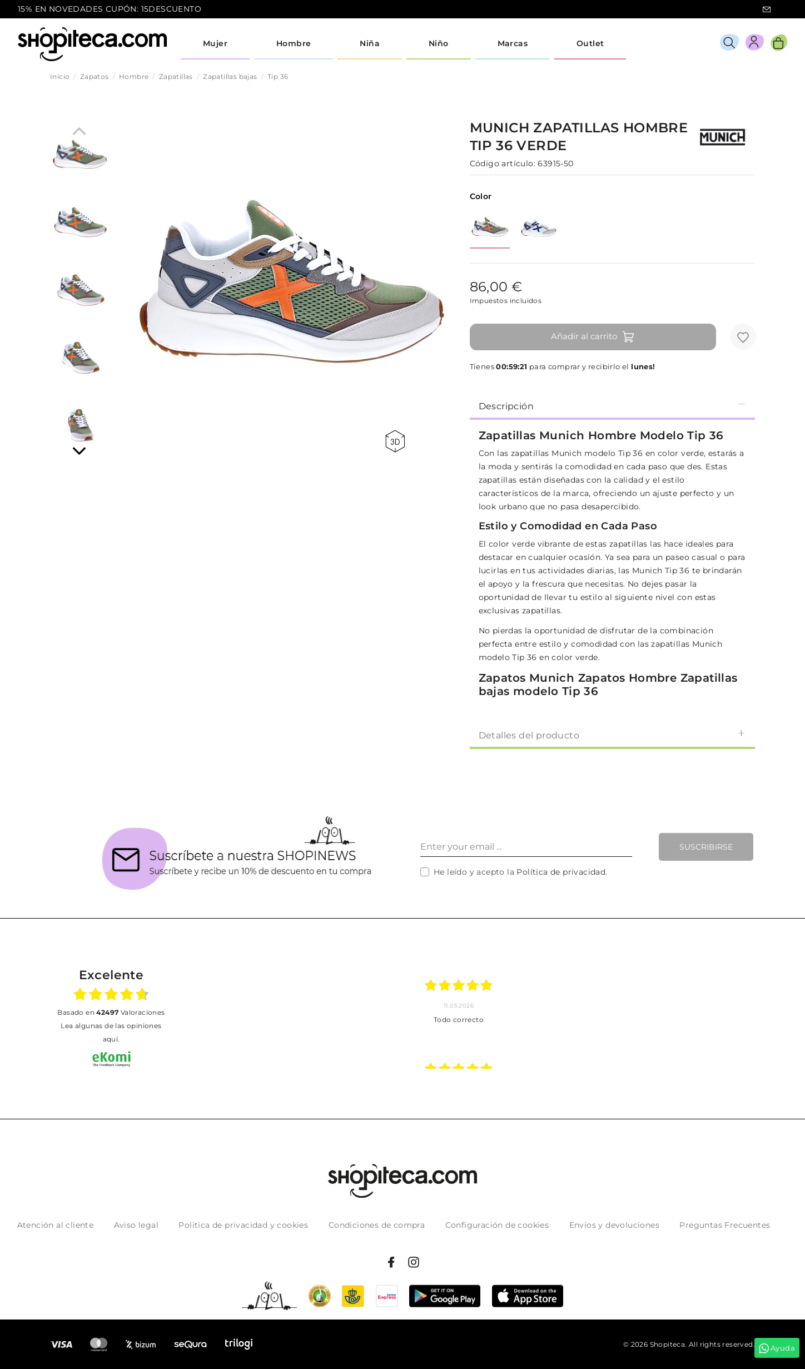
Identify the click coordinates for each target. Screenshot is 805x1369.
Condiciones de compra (377, 1225)
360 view (395, 441)
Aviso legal (136, 1225)
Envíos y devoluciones (614, 1225)
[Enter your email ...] (526, 847)
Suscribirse (706, 847)
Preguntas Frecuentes (724, 1225)
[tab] (612, 405)
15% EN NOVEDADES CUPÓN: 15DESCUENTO (109, 9)
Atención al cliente (55, 1225)
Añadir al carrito (593, 337)
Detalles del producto (612, 735)
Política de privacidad (560, 872)
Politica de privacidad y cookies (243, 1225)
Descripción (612, 405)
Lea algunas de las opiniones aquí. (111, 1032)
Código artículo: (502, 163)
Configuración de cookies (497, 1225)
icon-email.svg (766, 9)
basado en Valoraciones (111, 1012)
